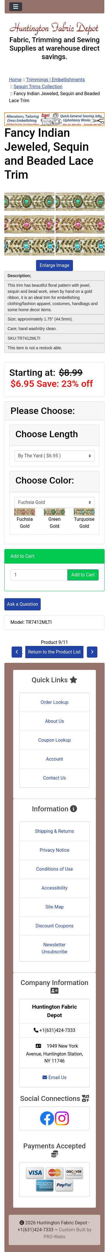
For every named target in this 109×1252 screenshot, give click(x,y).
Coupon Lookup (54, 740)
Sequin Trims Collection (38, 86)
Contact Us (54, 778)
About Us (54, 721)
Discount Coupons (54, 926)
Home (15, 79)
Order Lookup (55, 702)
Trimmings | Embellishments (55, 79)
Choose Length (46, 434)
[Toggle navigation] (15, 6)
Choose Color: (44, 480)
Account (54, 759)
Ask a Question (22, 604)
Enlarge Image (54, 265)
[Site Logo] (54, 28)
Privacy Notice (54, 850)
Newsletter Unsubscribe (54, 948)
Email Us (54, 1077)
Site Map (54, 907)
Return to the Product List (54, 652)
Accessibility (55, 888)
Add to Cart (83, 575)
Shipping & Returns (54, 831)
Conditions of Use (54, 869)
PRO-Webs (54, 1236)
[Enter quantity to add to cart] (39, 574)
